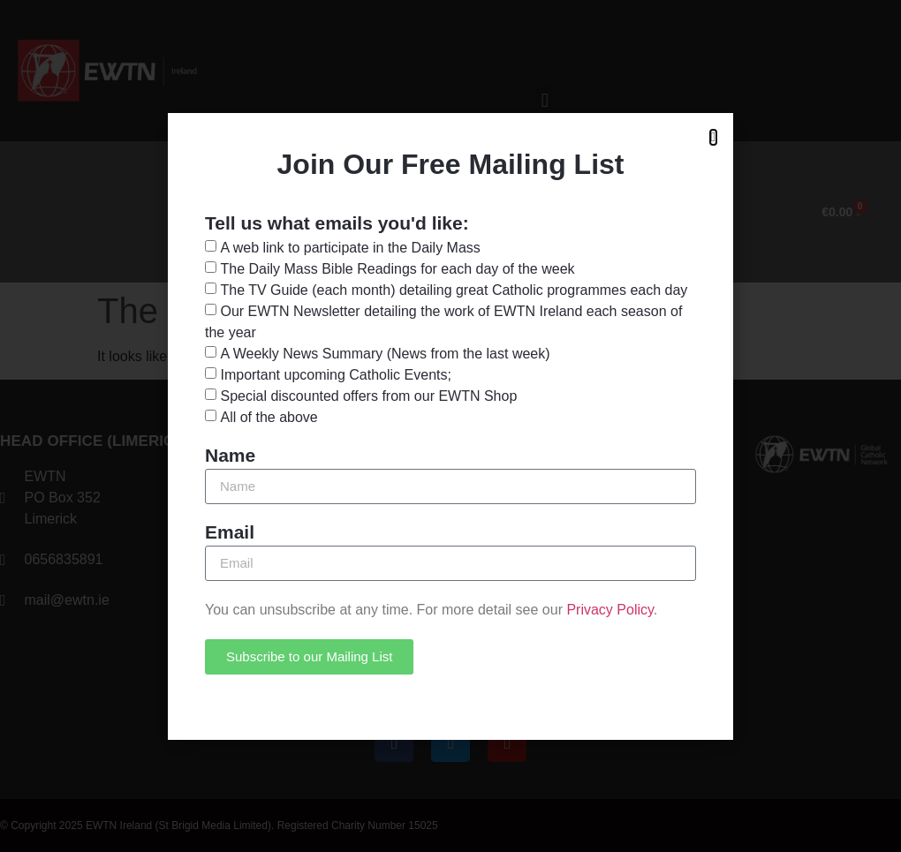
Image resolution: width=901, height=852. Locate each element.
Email (229, 532)
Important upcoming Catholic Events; (335, 373)
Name (230, 455)
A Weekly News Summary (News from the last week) (384, 352)
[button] (713, 137)
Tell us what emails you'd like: (337, 223)
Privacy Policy (609, 609)
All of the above (268, 416)
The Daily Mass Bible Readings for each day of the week (397, 267)
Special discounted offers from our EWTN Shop (368, 395)
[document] (450, 426)
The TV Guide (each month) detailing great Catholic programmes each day (453, 289)
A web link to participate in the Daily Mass (350, 246)
